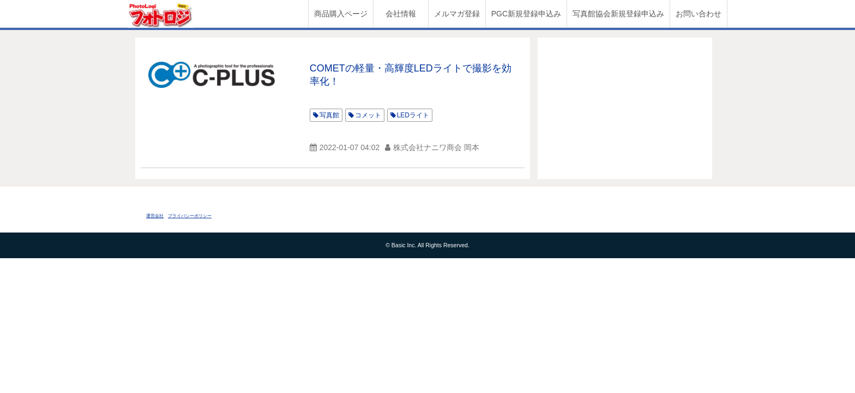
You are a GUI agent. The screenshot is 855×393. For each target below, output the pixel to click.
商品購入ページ (341, 13)
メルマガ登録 (457, 13)
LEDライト (413, 115)
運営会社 (155, 215)
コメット (368, 115)
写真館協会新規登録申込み (618, 13)
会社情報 (401, 13)
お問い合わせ (698, 13)
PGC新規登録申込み (526, 13)
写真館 (329, 115)
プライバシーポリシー (190, 215)
